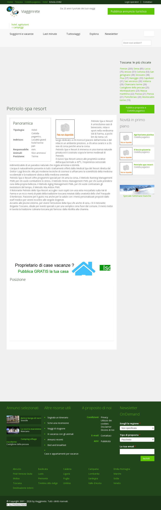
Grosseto (140, 74)
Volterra (147, 81)
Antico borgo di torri (31, 418)
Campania (93, 468)
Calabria (67, 468)
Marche (117, 473)
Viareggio (134, 78)
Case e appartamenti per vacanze (61, 453)
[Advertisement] (62, 72)
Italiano (149, 33)
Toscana (17, 483)
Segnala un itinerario (57, 417)
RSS (152, 502)
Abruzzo (17, 468)
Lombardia (93, 473)
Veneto (117, 483)
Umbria (67, 483)
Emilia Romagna (122, 468)
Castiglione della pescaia (132, 87)
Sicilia (116, 478)
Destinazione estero (23, 487)
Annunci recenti (55, 439)
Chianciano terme (133, 84)
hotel (14, 24)
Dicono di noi (107, 429)
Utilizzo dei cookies (106, 422)
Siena (136, 68)
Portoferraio (130, 96)
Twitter (145, 502)
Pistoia (138, 93)
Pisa (122, 78)
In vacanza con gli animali (60, 434)
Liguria (66, 473)
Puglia (66, 478)
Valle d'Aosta (94, 483)
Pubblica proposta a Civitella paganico (136, 109)
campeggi (18, 27)
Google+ (137, 502)
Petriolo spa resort (143, 164)
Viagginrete (30, 11)
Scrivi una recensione (58, 422)
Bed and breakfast (56, 445)
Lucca (147, 68)
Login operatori (132, 2)
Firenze (123, 68)
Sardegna (93, 478)
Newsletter (111, 34)
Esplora (94, 34)
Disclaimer (106, 426)
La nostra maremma (31, 429)
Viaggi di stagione (56, 428)
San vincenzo (131, 81)
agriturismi (23, 24)
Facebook (131, 502)
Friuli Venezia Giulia (22, 473)
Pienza (150, 93)
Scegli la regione (130, 423)
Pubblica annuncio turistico (129, 11)
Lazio (41, 473)
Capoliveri (149, 78)
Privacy (104, 417)
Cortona (141, 71)
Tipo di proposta (130, 434)
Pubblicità (106, 441)
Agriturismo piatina (144, 134)
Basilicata (43, 468)
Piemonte (43, 478)
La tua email (128, 446)
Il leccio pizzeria (142, 149)
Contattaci (147, 2)
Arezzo (127, 71)
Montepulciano (127, 90)
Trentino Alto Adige (48, 483)
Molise (16, 478)
